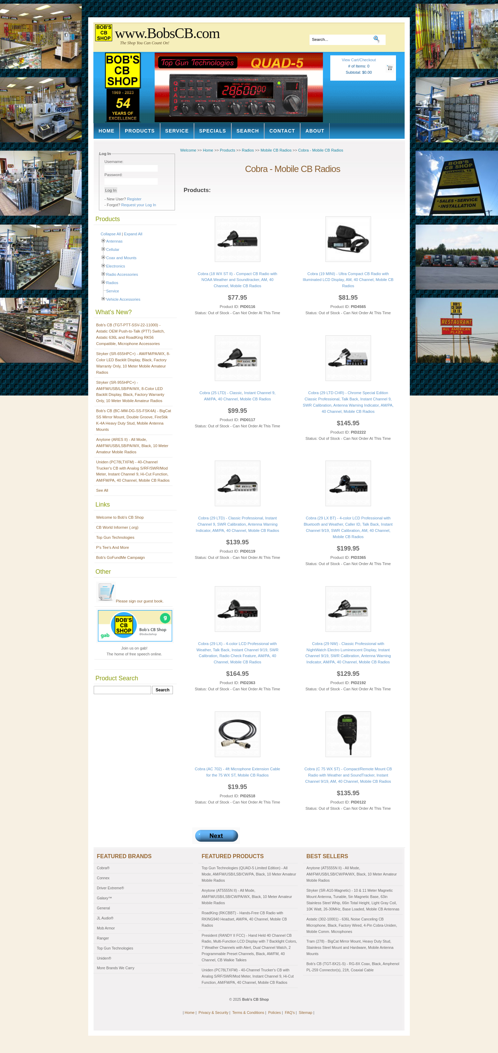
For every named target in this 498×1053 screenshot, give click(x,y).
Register (134, 199)
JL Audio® (105, 918)
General (103, 908)
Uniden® (104, 958)
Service (177, 131)
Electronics (115, 266)
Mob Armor (106, 928)
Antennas (114, 241)
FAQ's (290, 1012)
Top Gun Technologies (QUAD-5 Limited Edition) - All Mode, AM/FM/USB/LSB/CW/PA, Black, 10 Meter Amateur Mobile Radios (249, 874)
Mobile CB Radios (276, 150)
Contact (282, 131)
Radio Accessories (122, 274)
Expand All (133, 234)
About (314, 131)
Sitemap (305, 1012)
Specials (212, 131)
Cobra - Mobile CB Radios (320, 150)
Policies (274, 1012)
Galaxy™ (104, 898)
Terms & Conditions (248, 1012)
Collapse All (111, 234)
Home (106, 131)
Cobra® (103, 868)
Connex (103, 878)
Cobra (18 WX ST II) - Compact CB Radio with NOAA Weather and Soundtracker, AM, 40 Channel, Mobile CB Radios (237, 280)
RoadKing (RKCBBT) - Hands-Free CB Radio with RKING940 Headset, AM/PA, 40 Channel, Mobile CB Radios (244, 919)
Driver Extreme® (110, 888)
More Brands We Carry (115, 968)
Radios (112, 283)
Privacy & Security (213, 1012)
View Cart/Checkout (359, 60)
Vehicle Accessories (123, 299)
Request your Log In (138, 205)
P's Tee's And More (112, 547)
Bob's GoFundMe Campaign (120, 557)
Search (248, 131)
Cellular (112, 249)
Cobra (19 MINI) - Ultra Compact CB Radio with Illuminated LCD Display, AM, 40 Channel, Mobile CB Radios (348, 280)
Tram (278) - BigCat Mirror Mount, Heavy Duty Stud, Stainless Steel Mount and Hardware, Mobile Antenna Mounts (350, 947)
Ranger (103, 938)
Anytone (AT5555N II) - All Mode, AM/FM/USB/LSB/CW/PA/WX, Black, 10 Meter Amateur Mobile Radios (247, 896)
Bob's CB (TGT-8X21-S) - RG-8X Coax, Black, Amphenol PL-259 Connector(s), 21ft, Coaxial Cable (352, 967)
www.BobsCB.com (167, 33)
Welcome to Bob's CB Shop (120, 517)
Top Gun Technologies (115, 537)
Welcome (188, 150)
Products (140, 131)
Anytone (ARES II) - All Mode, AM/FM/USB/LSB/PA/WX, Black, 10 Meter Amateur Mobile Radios (132, 445)
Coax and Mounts (121, 258)
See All (102, 490)
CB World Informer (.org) (117, 527)
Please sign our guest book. (130, 601)
